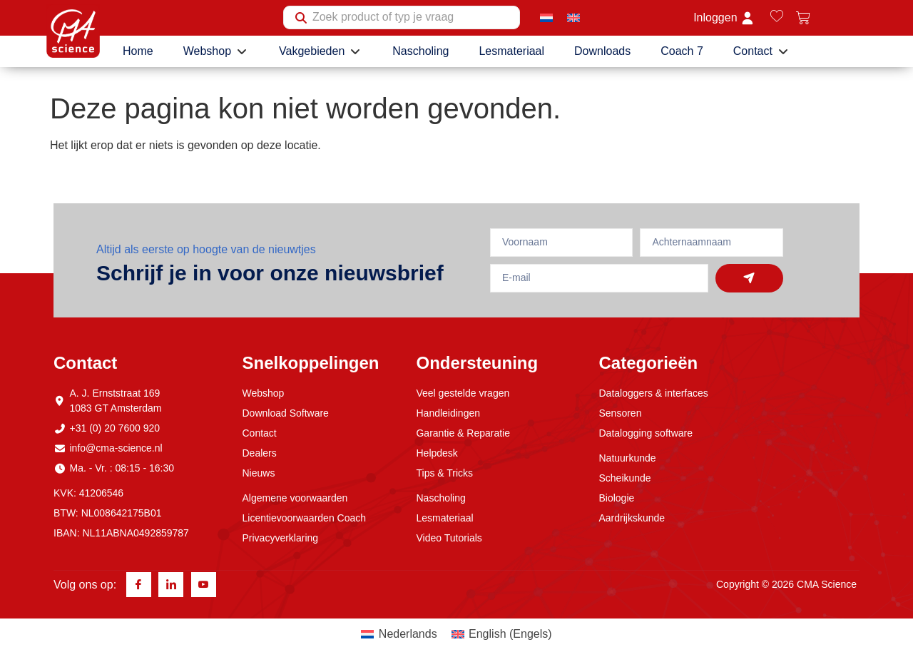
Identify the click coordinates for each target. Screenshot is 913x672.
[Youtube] (203, 585)
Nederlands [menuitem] (408, 634)
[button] (216, 51)
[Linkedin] (170, 585)
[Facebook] (138, 585)
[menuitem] (546, 17)
